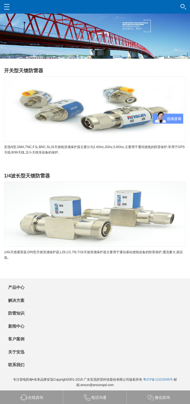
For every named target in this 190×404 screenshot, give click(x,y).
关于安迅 (16, 352)
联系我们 (16, 364)
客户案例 (16, 339)
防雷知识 (16, 313)
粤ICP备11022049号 (158, 379)
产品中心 (16, 287)
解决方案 (16, 300)
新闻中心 (16, 326)
